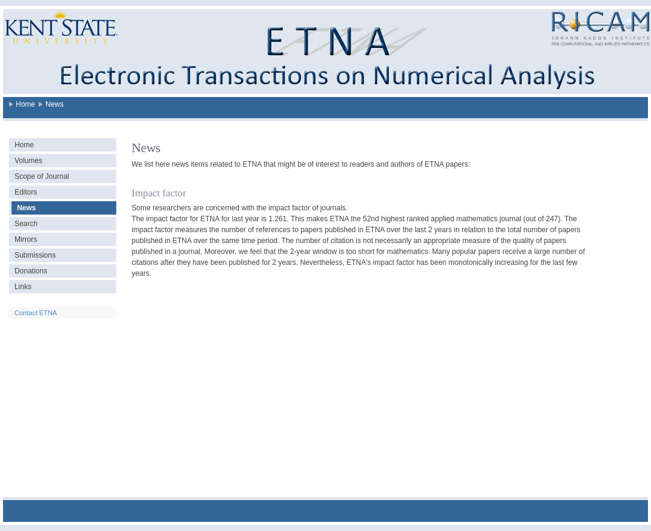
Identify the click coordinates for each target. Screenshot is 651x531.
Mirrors (26, 239)
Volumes (28, 160)
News (54, 104)
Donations (31, 271)
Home (25, 104)
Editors (26, 192)
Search (26, 223)
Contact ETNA (36, 312)
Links (23, 286)
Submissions (35, 255)
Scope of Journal (42, 176)
